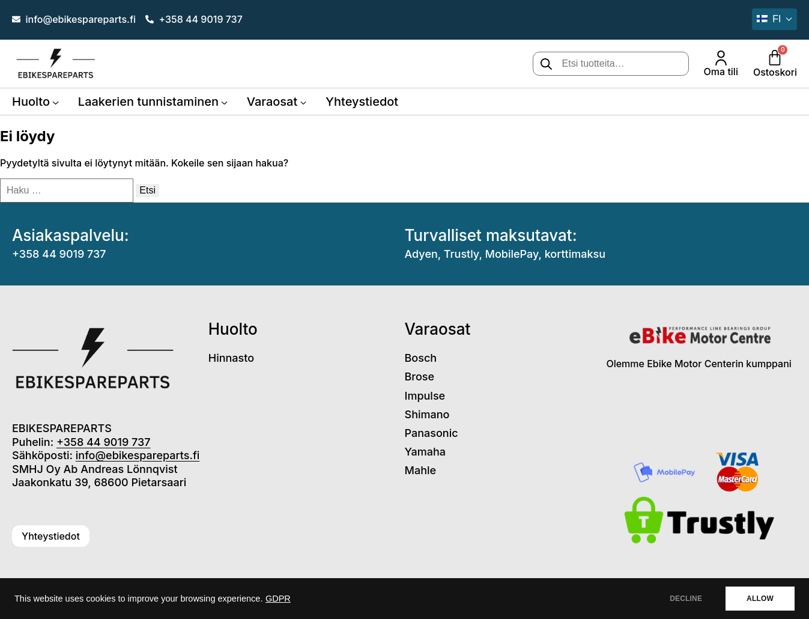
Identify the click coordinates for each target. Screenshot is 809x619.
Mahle (421, 470)
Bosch (421, 358)
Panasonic (431, 433)
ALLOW (760, 598)
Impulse (425, 395)
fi (769, 19)
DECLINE (686, 598)
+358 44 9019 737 (59, 254)
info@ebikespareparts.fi (137, 455)
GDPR (278, 598)
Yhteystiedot (362, 101)
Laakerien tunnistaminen (148, 101)
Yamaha (425, 451)
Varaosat (272, 101)
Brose (420, 376)
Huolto (31, 101)
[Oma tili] (721, 58)
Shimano (427, 414)
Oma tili (721, 72)
